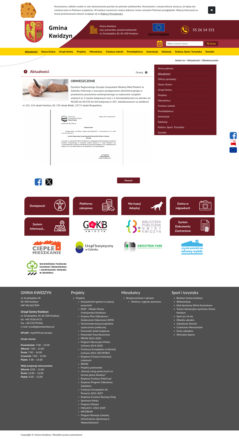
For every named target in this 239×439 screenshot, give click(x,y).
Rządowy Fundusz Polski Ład (96, 378)
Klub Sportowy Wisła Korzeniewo (194, 305)
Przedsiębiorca (135, 51)
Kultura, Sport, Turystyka (188, 51)
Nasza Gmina (48, 51)
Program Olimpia (90, 404)
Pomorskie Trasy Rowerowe (95, 334)
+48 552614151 (33, 319)
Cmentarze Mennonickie (190, 327)
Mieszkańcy (96, 51)
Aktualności (31, 51)
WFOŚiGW (87, 411)
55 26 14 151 (204, 29)
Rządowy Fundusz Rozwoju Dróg (98, 396)
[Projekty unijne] (233, 150)
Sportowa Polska (90, 400)
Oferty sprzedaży (167, 79)
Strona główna (165, 68)
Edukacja (166, 51)
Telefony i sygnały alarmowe (146, 301)
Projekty (81, 51)
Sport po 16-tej (185, 316)
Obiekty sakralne (185, 319)
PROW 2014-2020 (91, 338)
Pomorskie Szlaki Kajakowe (95, 330)
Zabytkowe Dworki (187, 323)
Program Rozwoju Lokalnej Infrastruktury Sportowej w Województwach (95, 419)
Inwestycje (152, 51)
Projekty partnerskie (91, 367)
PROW (84, 363)
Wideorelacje (184, 301)
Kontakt (209, 51)
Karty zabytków (185, 330)
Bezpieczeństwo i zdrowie (140, 297)
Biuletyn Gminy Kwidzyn (190, 297)
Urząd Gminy (66, 51)
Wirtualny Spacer (186, 334)
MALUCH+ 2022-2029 (93, 407)
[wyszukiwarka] (184, 43)
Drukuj (141, 72)
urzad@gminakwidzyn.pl (41, 326)
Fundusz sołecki (114, 51)
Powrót (128, 180)
